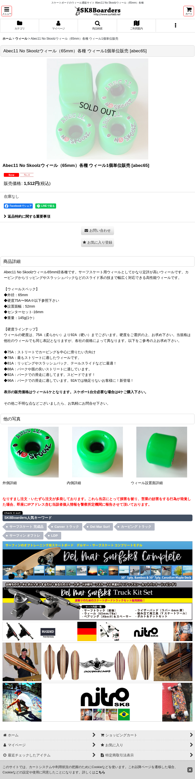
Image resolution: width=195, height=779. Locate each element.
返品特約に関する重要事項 (27, 216)
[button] (6, 11)
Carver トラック (67, 527)
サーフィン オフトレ (24, 535)
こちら (100, 772)
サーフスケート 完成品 (26, 527)
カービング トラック (136, 527)
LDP (54, 535)
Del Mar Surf (100, 527)
